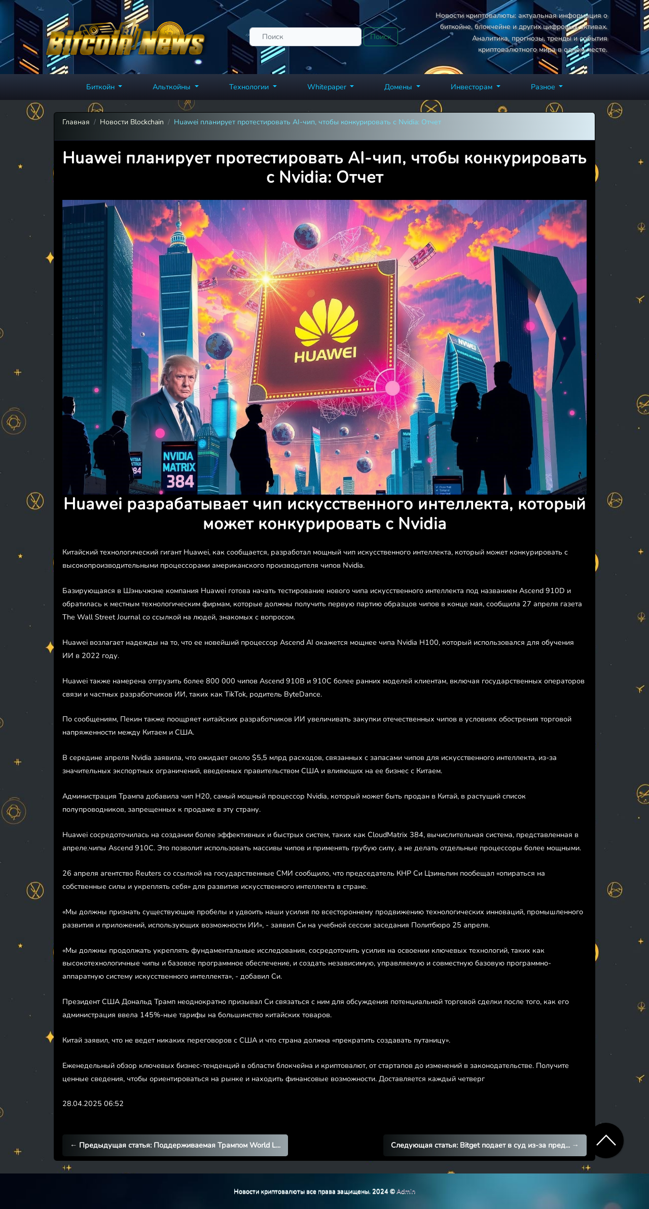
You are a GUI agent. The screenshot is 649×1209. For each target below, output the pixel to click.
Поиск (380, 36)
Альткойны (173, 87)
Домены (399, 87)
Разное (544, 87)
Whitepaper (327, 87)
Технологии (250, 87)
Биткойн (101, 87)
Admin (405, 1191)
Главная (76, 122)
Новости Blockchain (132, 122)
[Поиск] (305, 36)
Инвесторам (472, 87)
